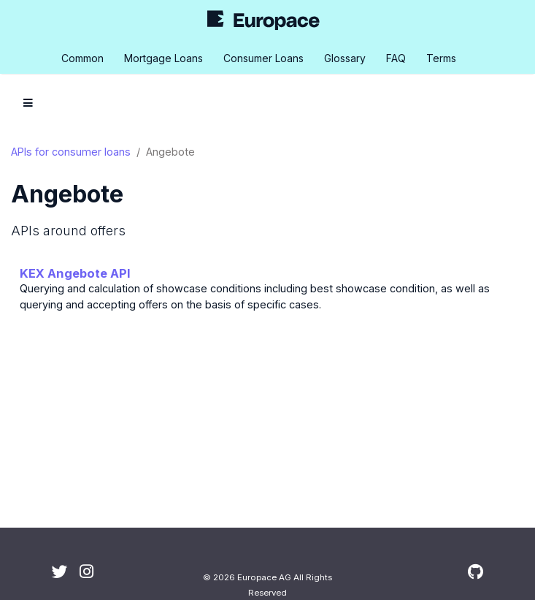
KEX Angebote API (75, 273)
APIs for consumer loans (71, 151)
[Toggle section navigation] (28, 103)
